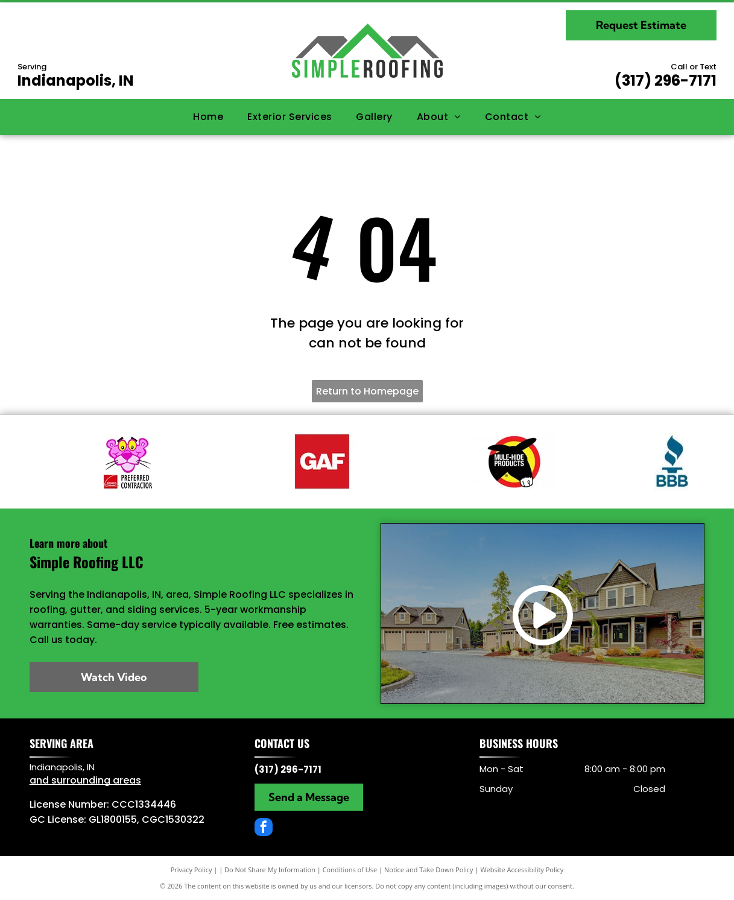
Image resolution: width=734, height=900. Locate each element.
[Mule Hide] (515, 461)
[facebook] (264, 828)
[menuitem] (208, 117)
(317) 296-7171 (666, 80)
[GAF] (321, 461)
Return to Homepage (367, 391)
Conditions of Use (350, 869)
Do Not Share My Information (269, 869)
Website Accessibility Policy (521, 869)
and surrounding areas (85, 780)
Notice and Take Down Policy (428, 869)
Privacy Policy (191, 869)
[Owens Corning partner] (127, 461)
